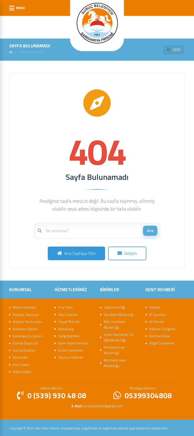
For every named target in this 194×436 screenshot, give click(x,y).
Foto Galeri (21, 363)
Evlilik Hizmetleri (70, 349)
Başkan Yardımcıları (27, 320)
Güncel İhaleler (24, 349)
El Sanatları (157, 313)
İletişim (127, 252)
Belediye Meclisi (25, 327)
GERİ (174, 50)
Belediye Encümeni (27, 335)
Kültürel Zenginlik (162, 327)
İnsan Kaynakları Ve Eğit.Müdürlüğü (118, 336)
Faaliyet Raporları (26, 313)
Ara (150, 230)
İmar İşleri (65, 306)
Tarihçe (154, 306)
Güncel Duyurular (25, 342)
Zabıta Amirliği (114, 306)
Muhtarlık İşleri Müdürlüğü (115, 361)
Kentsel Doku (159, 335)
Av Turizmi (156, 320)
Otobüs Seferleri (71, 356)
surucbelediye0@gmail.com (97, 404)
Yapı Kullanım (68, 313)
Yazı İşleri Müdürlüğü (119, 313)
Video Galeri (22, 370)
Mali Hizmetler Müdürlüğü (115, 323)
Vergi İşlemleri (69, 335)
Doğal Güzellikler (162, 342)
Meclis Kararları (24, 306)
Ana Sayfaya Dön (76, 252)
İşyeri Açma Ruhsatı (73, 342)
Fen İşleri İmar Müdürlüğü (114, 348)
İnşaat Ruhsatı (69, 320)
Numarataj (66, 327)
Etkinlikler (20, 356)
